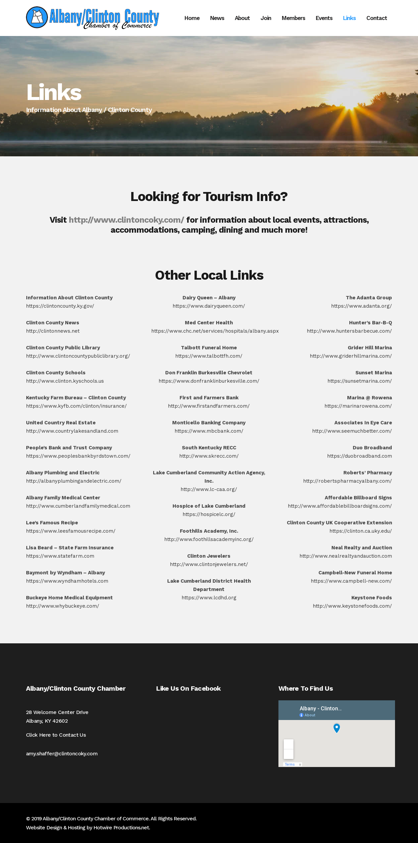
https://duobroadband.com (359, 456)
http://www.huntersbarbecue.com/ (349, 331)
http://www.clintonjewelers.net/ (209, 564)
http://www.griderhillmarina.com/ (351, 356)
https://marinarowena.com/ (358, 406)
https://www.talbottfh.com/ (208, 356)
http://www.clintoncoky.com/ (126, 220)
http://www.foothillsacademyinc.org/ (209, 539)
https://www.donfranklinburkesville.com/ (209, 381)
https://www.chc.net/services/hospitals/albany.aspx (215, 331)
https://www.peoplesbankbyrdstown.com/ (78, 456)
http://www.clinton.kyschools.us (65, 381)
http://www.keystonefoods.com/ (352, 606)
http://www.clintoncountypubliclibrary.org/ (78, 356)
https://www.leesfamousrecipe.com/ (71, 531)
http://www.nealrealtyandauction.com (345, 556)
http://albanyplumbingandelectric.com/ (74, 481)
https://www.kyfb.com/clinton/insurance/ (76, 406)
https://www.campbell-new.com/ (351, 581)
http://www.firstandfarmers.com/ (209, 406)
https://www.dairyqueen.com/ (209, 306)
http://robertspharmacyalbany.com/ (347, 481)
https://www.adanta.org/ (361, 306)
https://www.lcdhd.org (209, 598)
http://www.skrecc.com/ (209, 456)
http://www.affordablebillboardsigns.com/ (340, 506)
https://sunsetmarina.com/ (359, 381)
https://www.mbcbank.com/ (209, 431)
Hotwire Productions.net (121, 827)
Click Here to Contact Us (56, 735)
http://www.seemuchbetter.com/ (352, 431)
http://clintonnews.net (53, 331)
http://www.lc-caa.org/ (209, 489)
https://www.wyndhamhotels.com (67, 581)
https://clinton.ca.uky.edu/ (360, 531)
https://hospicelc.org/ (209, 514)
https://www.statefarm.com (60, 556)
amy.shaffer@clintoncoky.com (62, 753)
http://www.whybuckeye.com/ (62, 606)
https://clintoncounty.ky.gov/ (60, 306)
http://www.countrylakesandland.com (72, 431)
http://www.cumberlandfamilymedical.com (78, 506)
